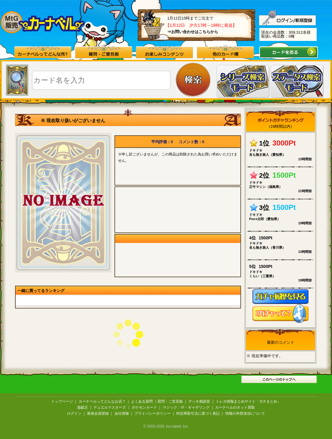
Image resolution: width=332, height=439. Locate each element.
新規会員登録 (98, 413)
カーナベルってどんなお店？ (102, 401)
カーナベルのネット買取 (235, 407)
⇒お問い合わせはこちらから (192, 31)
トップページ (62, 401)
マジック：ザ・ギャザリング (186, 407)
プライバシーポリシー (152, 413)
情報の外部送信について (245, 413)
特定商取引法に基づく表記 (198, 413)
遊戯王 (82, 407)
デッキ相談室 (199, 401)
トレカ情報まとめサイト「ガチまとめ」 (248, 401)
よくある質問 (142, 401)
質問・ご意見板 (170, 401)
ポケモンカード (144, 407)
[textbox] (101, 80)
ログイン (74, 413)
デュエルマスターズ (109, 407)
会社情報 (121, 413)
